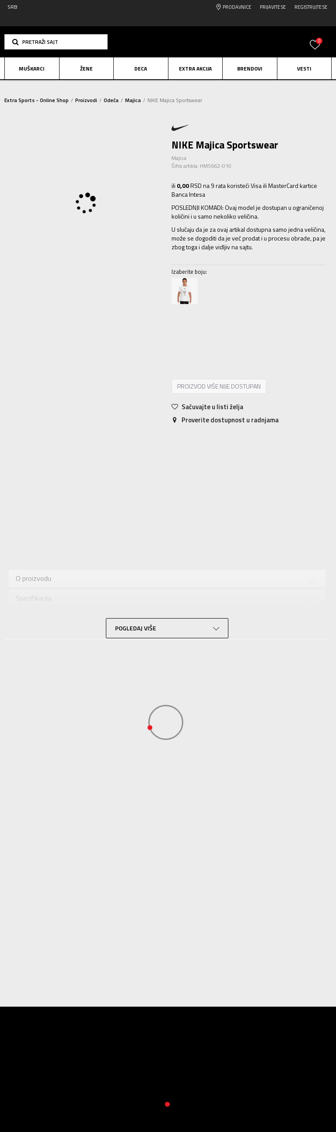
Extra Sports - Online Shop (36, 100)
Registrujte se (310, 7)
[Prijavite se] (315, 49)
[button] (56, 42)
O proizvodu (33, 581)
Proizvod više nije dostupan (219, 389)
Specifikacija (33, 600)
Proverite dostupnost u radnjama (225, 423)
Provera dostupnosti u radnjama (63, 640)
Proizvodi (86, 100)
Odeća (111, 100)
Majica (133, 100)
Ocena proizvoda (40, 620)
